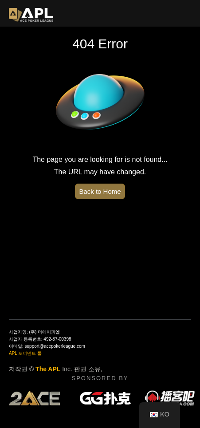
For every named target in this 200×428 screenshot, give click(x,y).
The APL (47, 369)
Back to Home (100, 191)
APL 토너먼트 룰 (25, 353)
